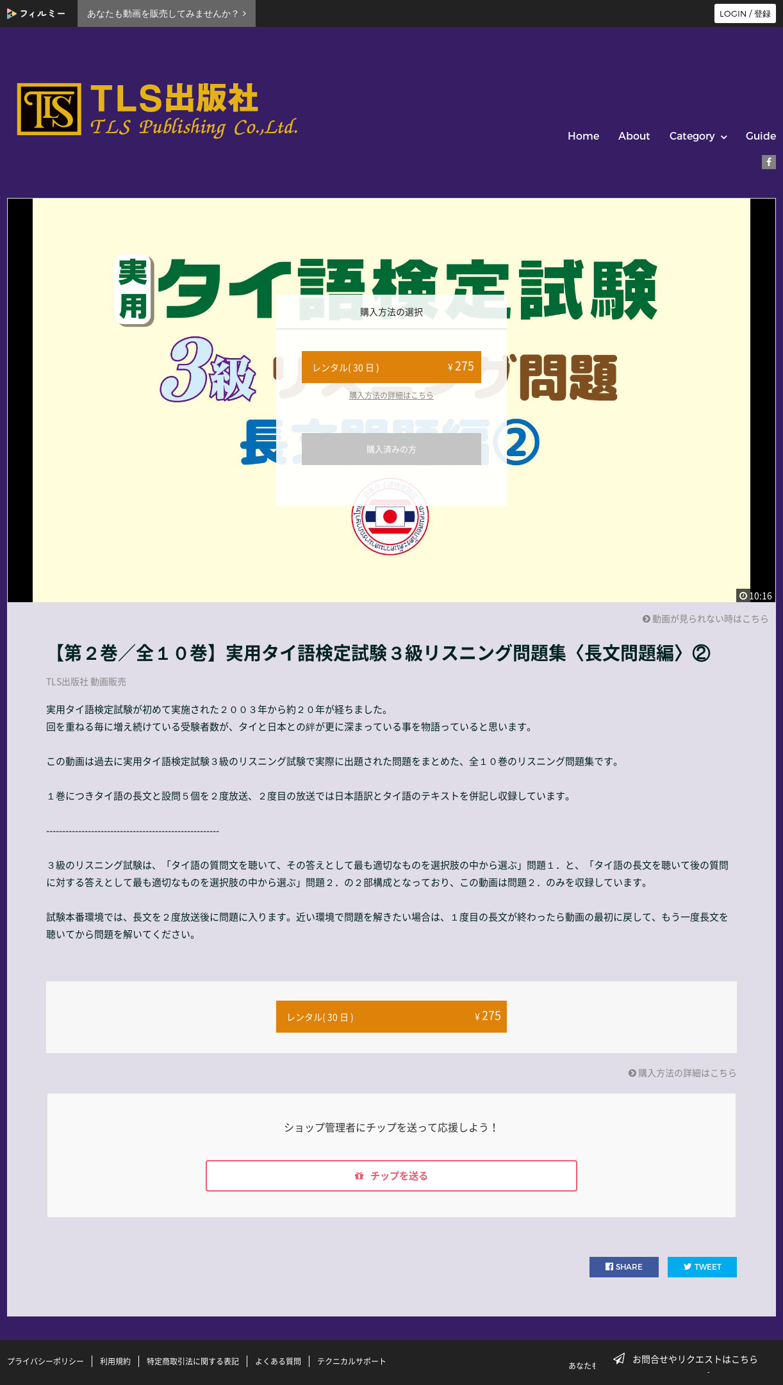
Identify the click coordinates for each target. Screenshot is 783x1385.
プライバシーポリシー (45, 1361)
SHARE (624, 1267)
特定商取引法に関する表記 (193, 1361)
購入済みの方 (391, 449)
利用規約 (115, 1361)
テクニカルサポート (351, 1361)
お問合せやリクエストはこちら (689, 1358)
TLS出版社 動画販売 (86, 681)
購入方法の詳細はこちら (391, 395)
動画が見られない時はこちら (706, 618)
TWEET (702, 1267)
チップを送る (391, 1175)
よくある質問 (278, 1361)
